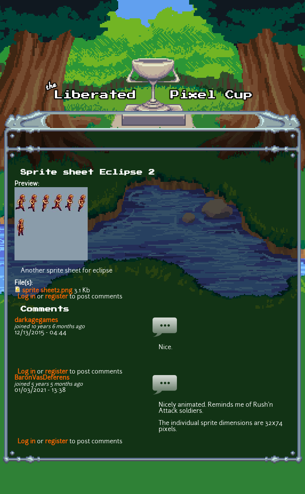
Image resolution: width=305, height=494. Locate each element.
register (56, 297)
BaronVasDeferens (41, 378)
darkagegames (36, 321)
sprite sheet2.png (47, 291)
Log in (26, 297)
